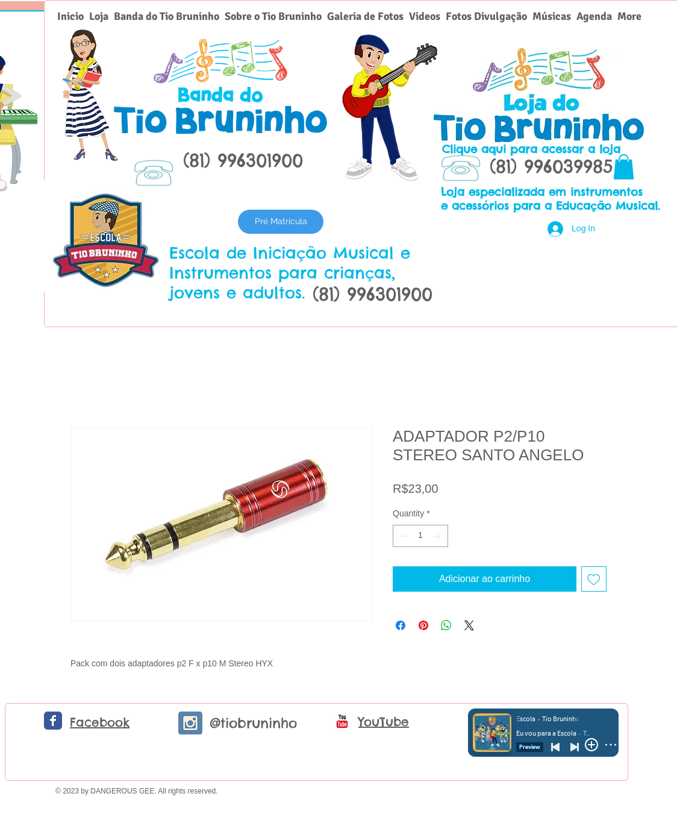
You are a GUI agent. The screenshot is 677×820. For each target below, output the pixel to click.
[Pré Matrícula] (280, 222)
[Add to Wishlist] (594, 579)
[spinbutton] (420, 535)
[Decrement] (402, 535)
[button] (623, 167)
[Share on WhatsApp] (446, 625)
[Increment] (438, 535)
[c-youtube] (342, 721)
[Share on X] (469, 625)
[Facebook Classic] (53, 721)
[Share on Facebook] (400, 625)
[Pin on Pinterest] (423, 625)
